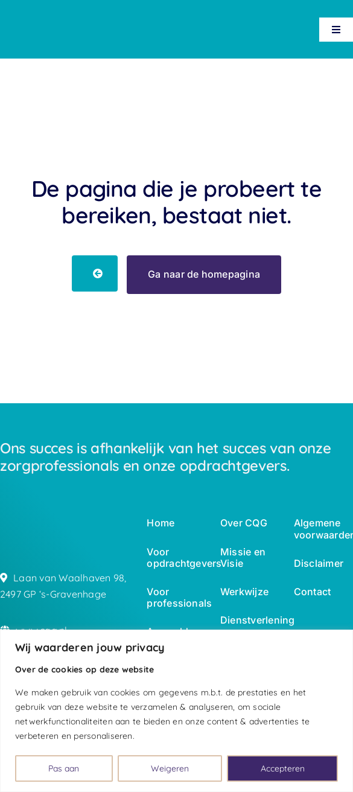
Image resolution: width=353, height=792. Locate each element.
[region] (176, 711)
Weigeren (170, 768)
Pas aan (63, 768)
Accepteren (283, 768)
